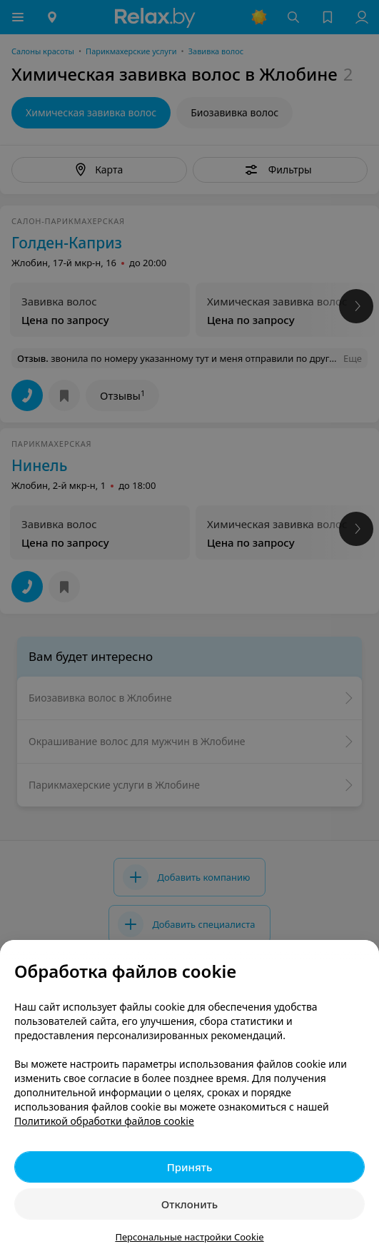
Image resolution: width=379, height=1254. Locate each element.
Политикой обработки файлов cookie (104, 1121)
